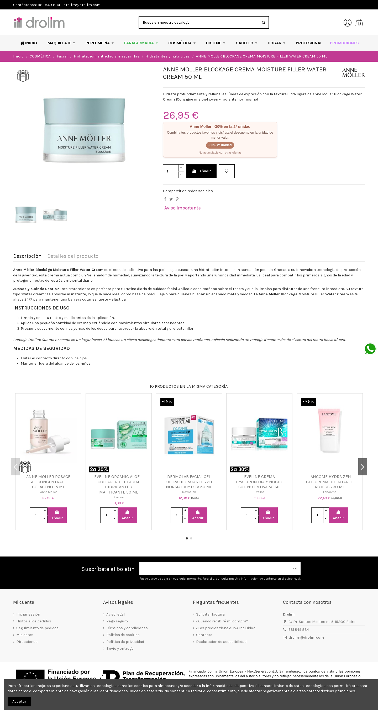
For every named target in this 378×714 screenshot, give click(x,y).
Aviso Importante (182, 208)
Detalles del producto (72, 256)
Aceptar (19, 701)
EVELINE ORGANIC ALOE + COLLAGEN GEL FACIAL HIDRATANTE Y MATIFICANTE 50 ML (118, 484)
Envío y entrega (120, 648)
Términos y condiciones (127, 628)
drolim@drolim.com (306, 637)
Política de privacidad (125, 641)
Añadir (201, 171)
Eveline (119, 497)
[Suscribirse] (295, 568)
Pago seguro (117, 621)
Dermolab (189, 492)
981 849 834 (298, 629)
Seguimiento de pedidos (37, 628)
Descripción (27, 256)
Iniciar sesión (28, 614)
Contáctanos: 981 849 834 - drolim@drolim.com (57, 4)
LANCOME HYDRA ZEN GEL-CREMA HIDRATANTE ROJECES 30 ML (330, 481)
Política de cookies (123, 635)
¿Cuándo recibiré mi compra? (222, 621)
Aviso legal (115, 614)
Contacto (204, 635)
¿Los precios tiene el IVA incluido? (225, 628)
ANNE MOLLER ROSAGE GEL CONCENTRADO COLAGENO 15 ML (48, 481)
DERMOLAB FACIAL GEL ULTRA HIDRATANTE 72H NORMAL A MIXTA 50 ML (189, 481)
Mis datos (24, 635)
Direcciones (27, 641)
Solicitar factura (210, 614)
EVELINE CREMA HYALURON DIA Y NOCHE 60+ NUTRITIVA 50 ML (259, 481)
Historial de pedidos (33, 621)
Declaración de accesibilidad (221, 641)
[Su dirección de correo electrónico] (214, 568)
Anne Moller (48, 492)
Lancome (329, 492)
